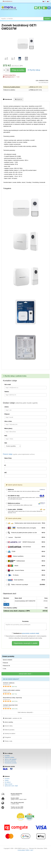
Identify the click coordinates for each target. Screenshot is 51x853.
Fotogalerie (7, 737)
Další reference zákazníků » (25, 712)
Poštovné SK (6, 665)
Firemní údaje (19, 454)
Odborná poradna (8, 730)
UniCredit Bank (25, 547)
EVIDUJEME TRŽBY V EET (25, 850)
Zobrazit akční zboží (25, 674)
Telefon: (6, 391)
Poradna (7, 778)
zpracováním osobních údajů (30, 633)
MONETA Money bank (25, 542)
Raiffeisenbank (25, 561)
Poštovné (5, 662)
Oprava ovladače (7, 659)
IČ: (5, 465)
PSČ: (5, 435)
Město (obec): (8, 428)
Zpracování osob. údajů (11, 785)
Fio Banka (25, 575)
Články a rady (7, 741)
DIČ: (5, 472)
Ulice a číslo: (8, 421)
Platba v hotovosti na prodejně (25, 585)
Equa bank (25, 537)
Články (7, 780)
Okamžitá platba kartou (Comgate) (25, 528)
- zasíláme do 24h (12, 718)
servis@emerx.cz (7, 1)
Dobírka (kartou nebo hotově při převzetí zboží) (25, 523)
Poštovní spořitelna (25, 556)
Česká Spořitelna (25, 580)
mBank (25, 566)
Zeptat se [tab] (18, 99)
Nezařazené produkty (11, 763)
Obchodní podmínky (10, 761)
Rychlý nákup (34, 70)
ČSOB (25, 552)
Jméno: (6, 407)
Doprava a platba (9, 757)
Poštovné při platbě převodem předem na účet (25, 533)
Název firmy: (8, 458)
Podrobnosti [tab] (7, 99)
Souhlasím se (25, 633)
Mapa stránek (8, 784)
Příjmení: (7, 414)
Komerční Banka (25, 570)
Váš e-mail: (7, 384)
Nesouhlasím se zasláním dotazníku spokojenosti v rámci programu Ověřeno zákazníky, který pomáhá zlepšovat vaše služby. (25, 637)
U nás (4, 668)
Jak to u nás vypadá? (10, 759)
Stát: (5, 443)
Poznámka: (25, 621)
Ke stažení (8, 782)
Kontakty (7, 755)
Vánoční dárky (8, 726)
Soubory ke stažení (9, 733)
